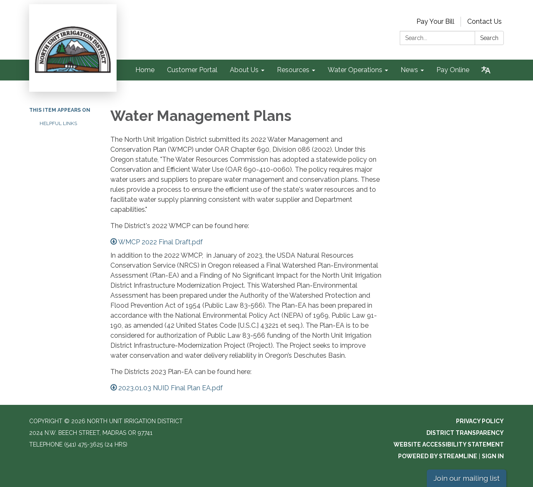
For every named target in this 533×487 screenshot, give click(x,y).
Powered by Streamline (437, 456)
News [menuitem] (409, 70)
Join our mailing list (466, 478)
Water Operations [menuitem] (355, 70)
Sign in (493, 456)
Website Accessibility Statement (449, 444)
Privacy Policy (480, 421)
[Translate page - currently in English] (486, 70)
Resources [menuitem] (293, 70)
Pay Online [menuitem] (452, 70)
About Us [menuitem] (244, 70)
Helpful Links (58, 123)
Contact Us (484, 21)
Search (489, 38)
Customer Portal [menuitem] (192, 70)
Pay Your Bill (435, 21)
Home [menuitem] (144, 70)
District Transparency (465, 432)
